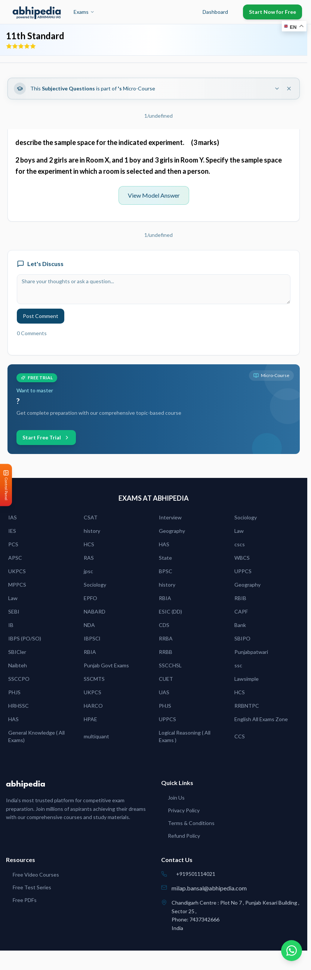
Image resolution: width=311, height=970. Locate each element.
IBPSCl (92, 638)
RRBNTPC (246, 705)
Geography (172, 531)
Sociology (245, 517)
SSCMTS (94, 679)
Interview (170, 517)
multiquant (96, 736)
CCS (239, 736)
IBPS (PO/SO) (24, 638)
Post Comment (40, 316)
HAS (164, 544)
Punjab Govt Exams (106, 665)
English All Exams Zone (261, 719)
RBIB (240, 598)
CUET (166, 679)
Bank (240, 625)
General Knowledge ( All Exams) (36, 736)
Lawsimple (246, 679)
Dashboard (215, 12)
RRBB (165, 652)
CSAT (91, 517)
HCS (89, 544)
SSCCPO (19, 679)
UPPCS (243, 571)
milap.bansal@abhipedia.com (209, 888)
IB (10, 625)
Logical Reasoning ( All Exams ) (184, 736)
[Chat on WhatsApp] (291, 950)
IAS (12, 517)
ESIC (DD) (170, 611)
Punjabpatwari (251, 652)
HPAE (90, 719)
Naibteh (17, 665)
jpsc (88, 571)
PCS (13, 544)
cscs (239, 544)
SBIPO (242, 638)
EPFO (90, 598)
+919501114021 (195, 874)
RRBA (166, 638)
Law (239, 531)
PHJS (14, 692)
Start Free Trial (46, 437)
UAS (164, 692)
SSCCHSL (170, 665)
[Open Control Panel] (6, 485)
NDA (89, 625)
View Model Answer (154, 195)
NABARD (94, 611)
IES (12, 531)
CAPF (241, 611)
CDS (164, 625)
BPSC (165, 571)
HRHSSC (18, 705)
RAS (89, 557)
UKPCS (17, 571)
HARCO (93, 705)
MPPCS (17, 584)
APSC (15, 557)
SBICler (17, 652)
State (165, 557)
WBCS (242, 557)
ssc (238, 665)
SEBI (13, 611)
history (92, 531)
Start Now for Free (272, 12)
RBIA (165, 598)
